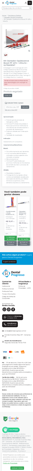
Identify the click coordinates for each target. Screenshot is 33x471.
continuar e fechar (17, 468)
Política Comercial (8, 289)
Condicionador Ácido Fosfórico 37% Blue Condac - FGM (10, 213)
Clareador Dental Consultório (13, 17)
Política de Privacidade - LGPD (24, 287)
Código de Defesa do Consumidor (8, 297)
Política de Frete (7, 291)
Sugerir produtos (9, 262)
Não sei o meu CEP (11, 110)
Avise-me (8, 95)
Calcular (25, 107)
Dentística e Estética (14, 15)
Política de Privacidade (10, 463)
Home (4, 15)
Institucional (6, 286)
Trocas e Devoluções (8, 294)
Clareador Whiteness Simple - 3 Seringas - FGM (22, 213)
